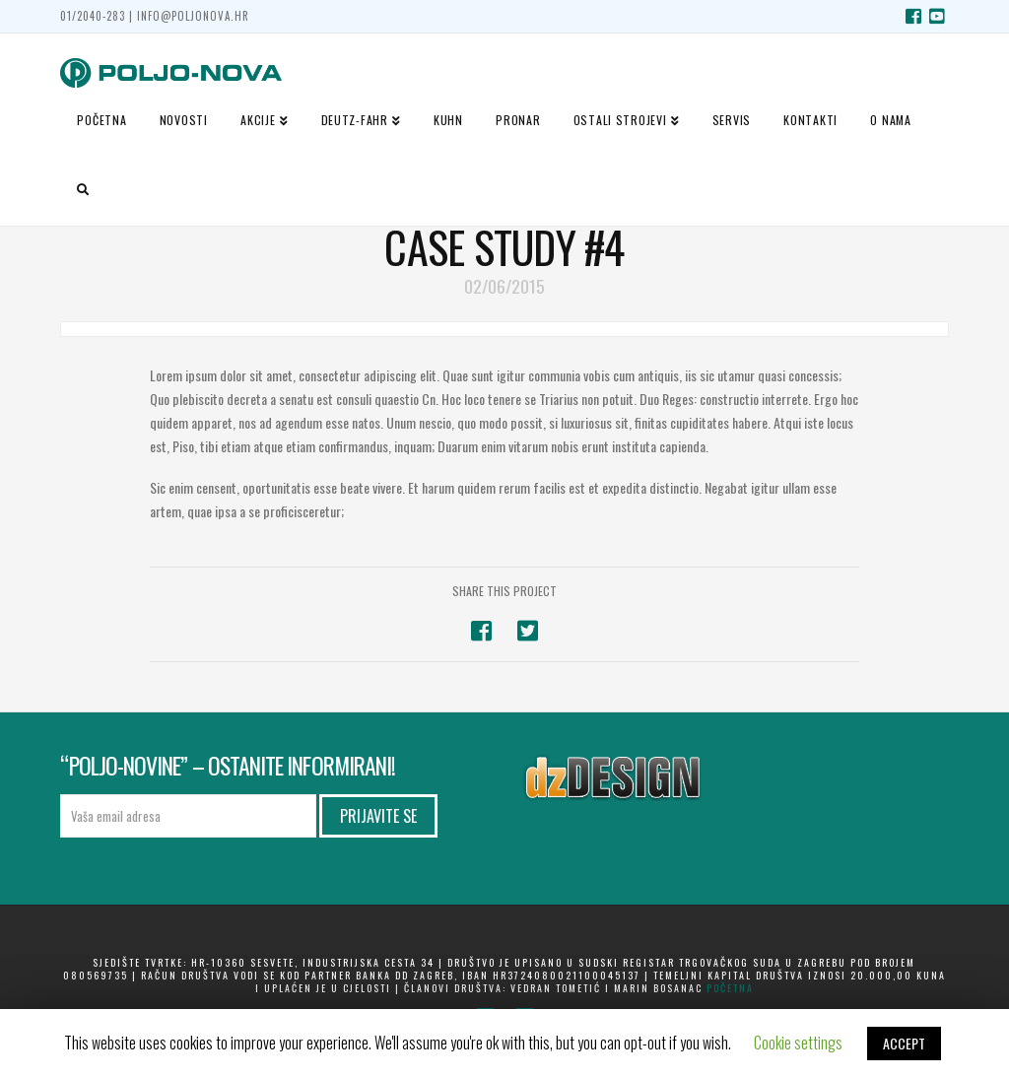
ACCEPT (904, 1043)
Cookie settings (798, 1042)
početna (730, 987)
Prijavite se (378, 816)
